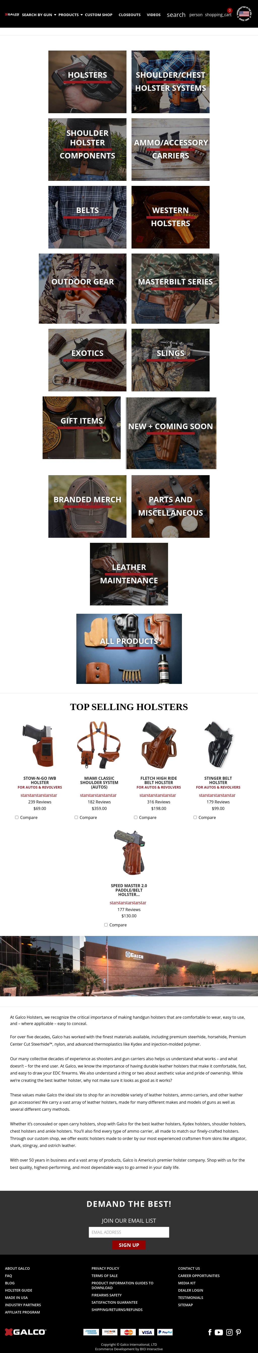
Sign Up (129, 1245)
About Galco (17, 1268)
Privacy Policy (105, 1268)
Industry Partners (23, 1304)
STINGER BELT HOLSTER (218, 783)
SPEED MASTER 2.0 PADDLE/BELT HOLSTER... (129, 890)
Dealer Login (190, 1290)
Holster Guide (18, 1290)
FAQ (8, 1275)
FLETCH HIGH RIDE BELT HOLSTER (159, 783)
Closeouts (130, 14)
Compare (29, 817)
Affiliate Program (22, 1312)
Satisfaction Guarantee (115, 1302)
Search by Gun (39, 14)
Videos (153, 14)
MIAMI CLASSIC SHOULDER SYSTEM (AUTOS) (99, 783)
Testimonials (190, 1297)
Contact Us (189, 1268)
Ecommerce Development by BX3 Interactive (129, 1349)
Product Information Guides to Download (122, 1285)
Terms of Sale (105, 1275)
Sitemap (185, 1304)
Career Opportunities (199, 1275)
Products (70, 14)
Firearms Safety (107, 1295)
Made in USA (16, 1297)
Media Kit (187, 1283)
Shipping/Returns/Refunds (117, 1309)
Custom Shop (98, 14)
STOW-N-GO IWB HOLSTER (40, 783)
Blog (10, 1283)
